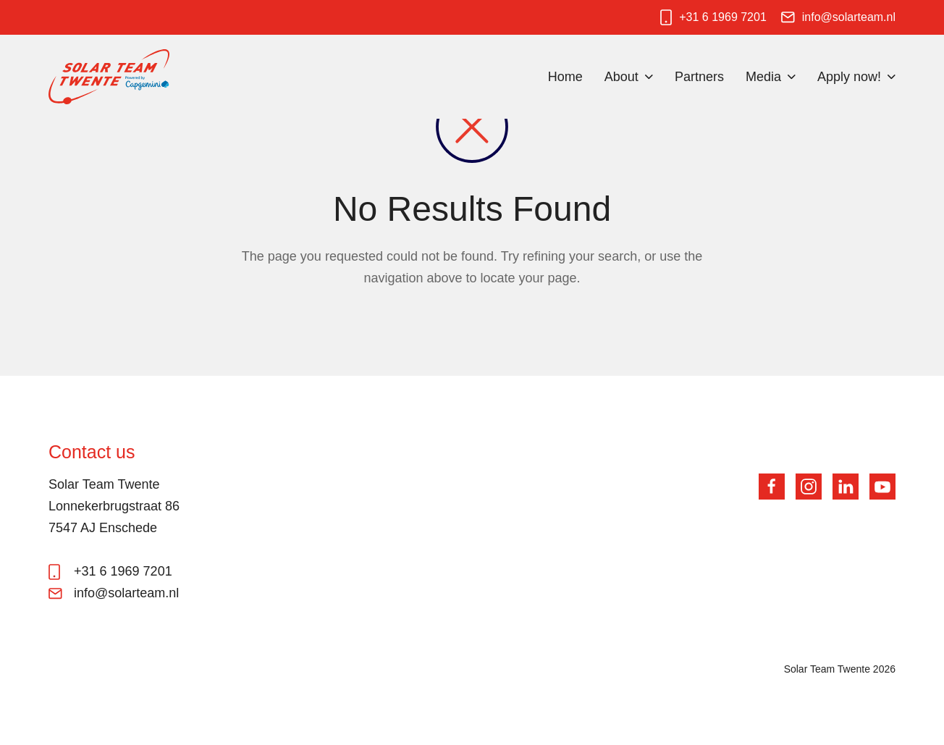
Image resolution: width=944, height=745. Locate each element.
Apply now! (849, 77)
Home (565, 77)
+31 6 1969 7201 (723, 17)
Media (763, 77)
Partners (699, 77)
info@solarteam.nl (848, 17)
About (621, 77)
